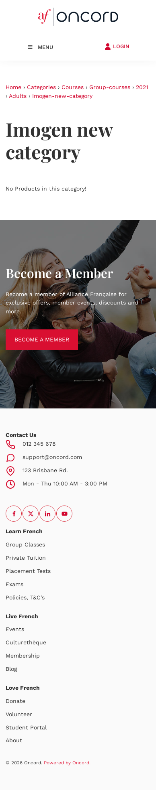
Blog (11, 669)
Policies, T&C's (25, 597)
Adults (18, 96)
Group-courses (109, 87)
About (14, 740)
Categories (41, 87)
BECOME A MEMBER (33, 333)
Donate (15, 701)
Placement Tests (28, 571)
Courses (73, 87)
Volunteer (19, 714)
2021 (142, 87)
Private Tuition (26, 557)
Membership (23, 655)
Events (15, 629)
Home (13, 87)
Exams (14, 584)
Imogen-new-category (62, 96)
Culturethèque (26, 642)
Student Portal (26, 727)
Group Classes (25, 544)
